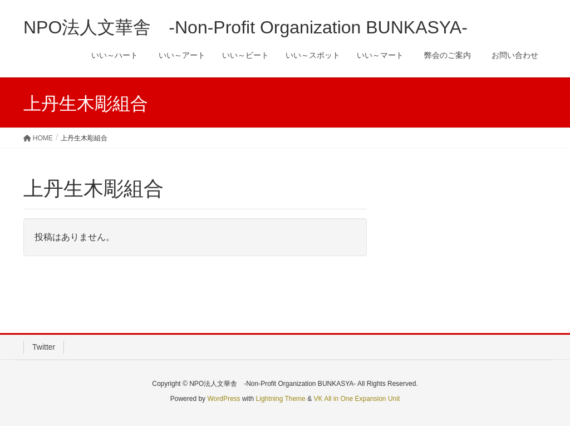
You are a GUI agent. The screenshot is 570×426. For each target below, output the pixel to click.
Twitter (43, 346)
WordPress (223, 399)
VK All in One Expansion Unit (356, 399)
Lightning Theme (281, 399)
